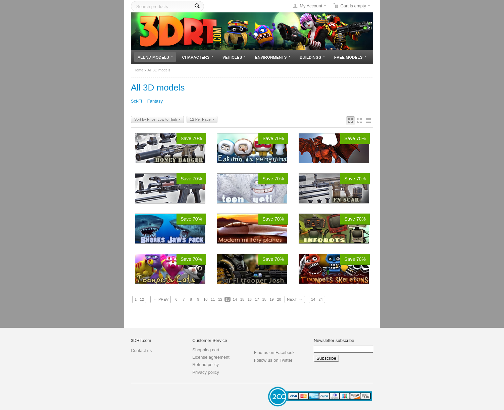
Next (294, 299)
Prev (160, 299)
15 (242, 299)
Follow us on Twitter (273, 360)
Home (138, 70)
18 (264, 299)
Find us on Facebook (274, 352)
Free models (350, 57)
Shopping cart (205, 349)
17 (257, 299)
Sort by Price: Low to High (157, 119)
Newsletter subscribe (334, 340)
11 (213, 299)
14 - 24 (316, 299)
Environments (272, 57)
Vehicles (234, 57)
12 (220, 299)
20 (279, 299)
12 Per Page (202, 119)
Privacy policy (205, 372)
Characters (197, 57)
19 (271, 299)
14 (235, 299)
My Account (311, 5)
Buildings (312, 57)
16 (250, 299)
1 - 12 (139, 299)
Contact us (141, 350)
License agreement (211, 357)
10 (205, 299)
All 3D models (155, 57)
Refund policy (205, 364)
